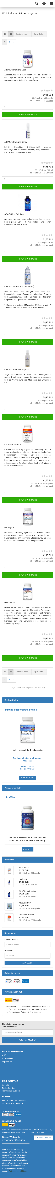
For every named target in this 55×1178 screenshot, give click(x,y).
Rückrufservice (8, 1088)
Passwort (8, 951)
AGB (4, 1055)
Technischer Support (11, 1091)
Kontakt (27, 849)
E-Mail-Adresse (11, 940)
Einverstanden (43, 1138)
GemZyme (9, 527)
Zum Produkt (27, 778)
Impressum (7, 1062)
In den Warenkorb (27, 114)
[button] (18, 1171)
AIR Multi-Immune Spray (15, 142)
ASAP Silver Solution (14, 214)
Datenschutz (7, 1058)
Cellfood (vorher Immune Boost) (19, 286)
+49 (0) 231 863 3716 (14, 1103)
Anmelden (27, 963)
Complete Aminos (12, 444)
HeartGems (9, 602)
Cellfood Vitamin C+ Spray (16, 369)
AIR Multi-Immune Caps (15, 70)
